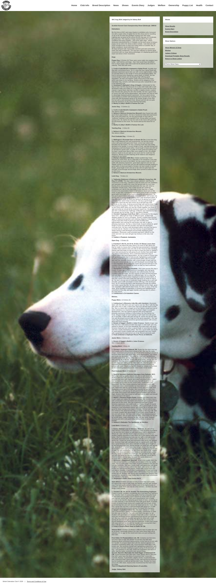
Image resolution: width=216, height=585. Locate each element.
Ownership (173, 5)
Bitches (168, 50)
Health (199, 5)
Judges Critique (171, 53)
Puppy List (187, 5)
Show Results (170, 26)
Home (74, 5)
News (116, 5)
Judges (151, 5)
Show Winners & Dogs (173, 47)
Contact (209, 5)
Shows (125, 5)
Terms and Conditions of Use (36, 581)
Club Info (84, 5)
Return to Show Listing (173, 58)
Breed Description (101, 5)
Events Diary (138, 5)
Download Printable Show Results (177, 56)
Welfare (161, 5)
